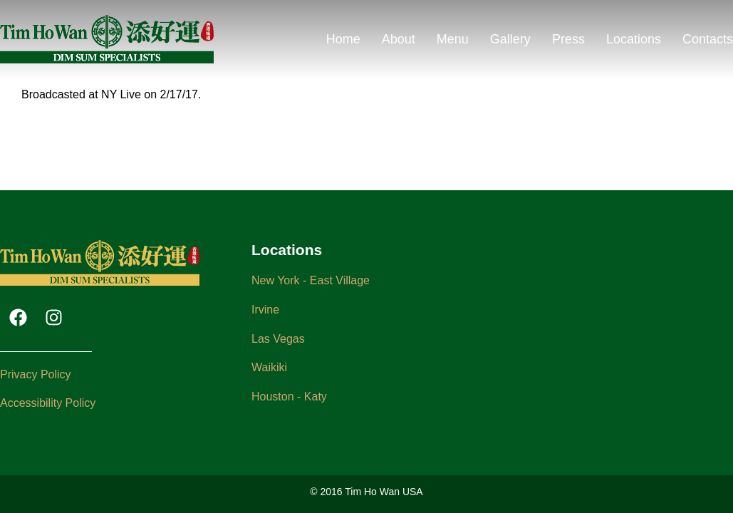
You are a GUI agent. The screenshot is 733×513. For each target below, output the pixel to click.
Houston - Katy (289, 396)
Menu (453, 39)
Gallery (510, 39)
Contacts (707, 39)
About (398, 39)
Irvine (265, 310)
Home (343, 39)
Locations (633, 39)
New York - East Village (310, 280)
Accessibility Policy (47, 403)
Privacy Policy (35, 374)
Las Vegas (278, 339)
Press (568, 39)
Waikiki (269, 367)
